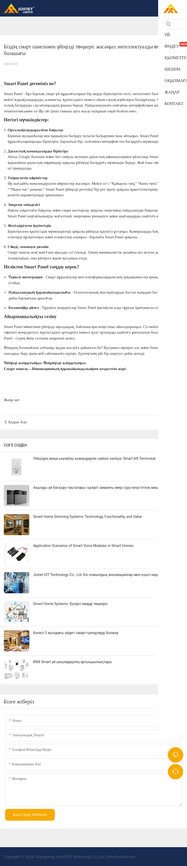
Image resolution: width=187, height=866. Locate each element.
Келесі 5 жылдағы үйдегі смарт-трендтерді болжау (75, 633)
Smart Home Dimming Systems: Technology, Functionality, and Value (87, 517)
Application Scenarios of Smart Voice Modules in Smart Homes (83, 546)
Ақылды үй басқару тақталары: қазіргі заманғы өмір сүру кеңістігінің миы (96, 488)
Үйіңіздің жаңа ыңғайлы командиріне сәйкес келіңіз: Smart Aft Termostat (94, 458)
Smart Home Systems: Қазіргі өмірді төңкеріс (70, 604)
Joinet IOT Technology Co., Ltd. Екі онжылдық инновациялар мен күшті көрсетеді (100, 575)
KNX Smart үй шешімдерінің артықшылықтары (72, 662)
